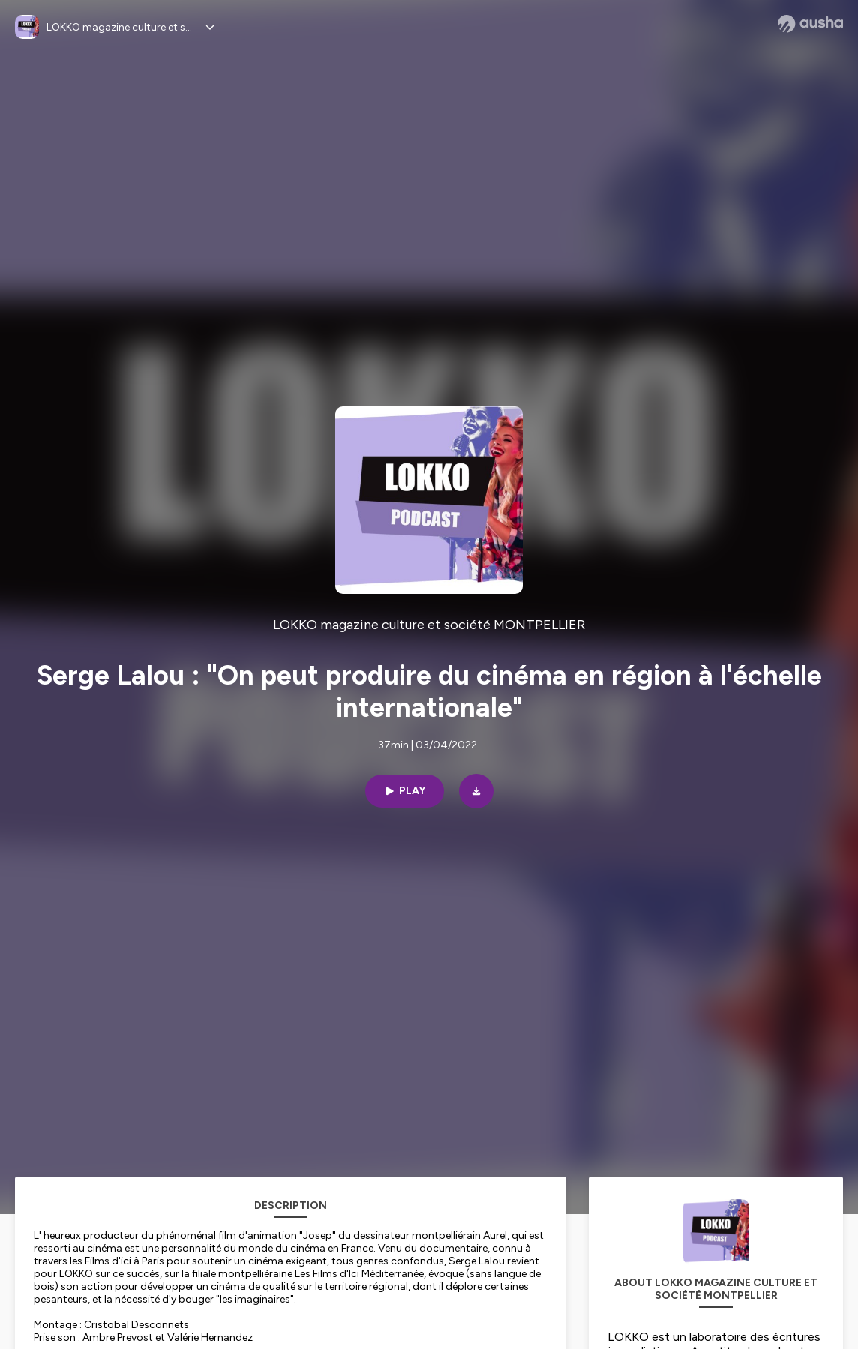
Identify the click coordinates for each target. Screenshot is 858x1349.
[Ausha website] (810, 24)
